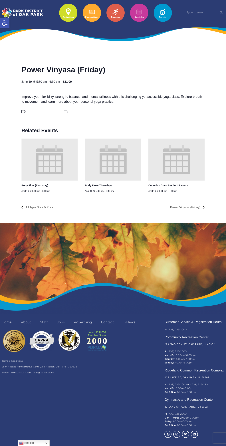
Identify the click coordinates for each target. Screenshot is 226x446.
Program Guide (91, 17)
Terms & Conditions (12, 361)
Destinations (68, 17)
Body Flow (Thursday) (34, 185)
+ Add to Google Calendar (42, 111)
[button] (4, 23)
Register (162, 17)
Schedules (139, 17)
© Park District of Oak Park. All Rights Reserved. (28, 373)
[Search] (221, 13)
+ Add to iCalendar (80, 111)
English (26, 443)
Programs (115, 17)
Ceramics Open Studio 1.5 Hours (168, 185)
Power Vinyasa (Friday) (185, 207)
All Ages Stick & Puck (39, 207)
